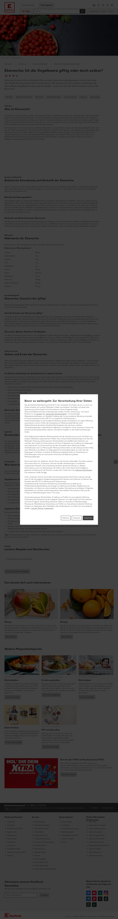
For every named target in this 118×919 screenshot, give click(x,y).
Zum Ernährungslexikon (51, 695)
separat (39, 414)
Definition (9, 97)
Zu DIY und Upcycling (50, 747)
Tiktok (106, 899)
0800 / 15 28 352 (38, 805)
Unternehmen (94, 11)
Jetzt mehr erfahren (68, 774)
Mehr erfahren (11, 637)
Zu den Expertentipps (13, 742)
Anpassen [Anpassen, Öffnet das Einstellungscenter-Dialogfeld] (76, 518)
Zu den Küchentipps (87, 697)
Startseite (8, 64)
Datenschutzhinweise (79, 916)
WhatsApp (94, 904)
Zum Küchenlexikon (13, 697)
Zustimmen (88, 518)
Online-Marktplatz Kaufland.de (95, 818)
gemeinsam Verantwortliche (56, 414)
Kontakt (111, 11)
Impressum (68, 916)
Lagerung (83, 97)
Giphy (88, 904)
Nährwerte (39, 97)
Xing (100, 893)
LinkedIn (88, 899)
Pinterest (94, 899)
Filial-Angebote (47, 5)
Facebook (88, 893)
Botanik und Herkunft (24, 97)
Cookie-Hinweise (92, 916)
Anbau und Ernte (70, 97)
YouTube (94, 893)
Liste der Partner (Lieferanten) (42, 508)
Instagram (106, 893)
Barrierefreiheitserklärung (106, 916)
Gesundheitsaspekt (54, 97)
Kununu (100, 899)
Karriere (103, 11)
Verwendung (95, 97)
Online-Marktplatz (28, 5)
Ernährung (22, 64)
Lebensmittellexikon (40, 64)
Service (35, 817)
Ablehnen (65, 518)
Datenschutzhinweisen (83, 470)
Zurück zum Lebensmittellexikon (17, 571)
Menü (25, 11)
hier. (45, 472)
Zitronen (88, 335)
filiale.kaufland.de (13, 817)
